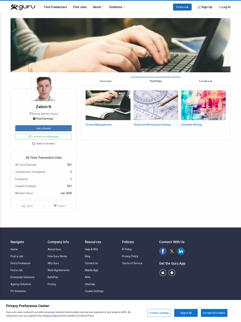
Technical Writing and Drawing (152, 124)
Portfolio (156, 81)
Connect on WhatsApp (43, 136)
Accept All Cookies (214, 312)
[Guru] (23, 7)
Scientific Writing (191, 124)
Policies (128, 242)
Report (60, 206)
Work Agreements (58, 270)
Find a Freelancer (21, 263)
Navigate (17, 242)
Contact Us (91, 263)
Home (14, 249)
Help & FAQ (91, 249)
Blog (87, 256)
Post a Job (182, 6)
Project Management (98, 124)
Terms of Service (132, 263)
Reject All (186, 312)
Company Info (58, 242)
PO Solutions (18, 291)
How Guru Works (57, 256)
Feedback (205, 81)
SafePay (53, 277)
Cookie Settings (94, 291)
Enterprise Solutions (22, 277)
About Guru (54, 249)
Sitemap (90, 284)
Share (27, 206)
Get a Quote (43, 128)
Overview (106, 81)
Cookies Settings (159, 312)
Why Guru (53, 263)
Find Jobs (80, 7)
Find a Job (17, 270)
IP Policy (127, 249)
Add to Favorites (43, 144)
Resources (93, 242)
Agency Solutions (21, 284)
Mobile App (91, 270)
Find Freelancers (55, 7)
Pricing (52, 284)
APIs (87, 277)
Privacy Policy (130, 256)
